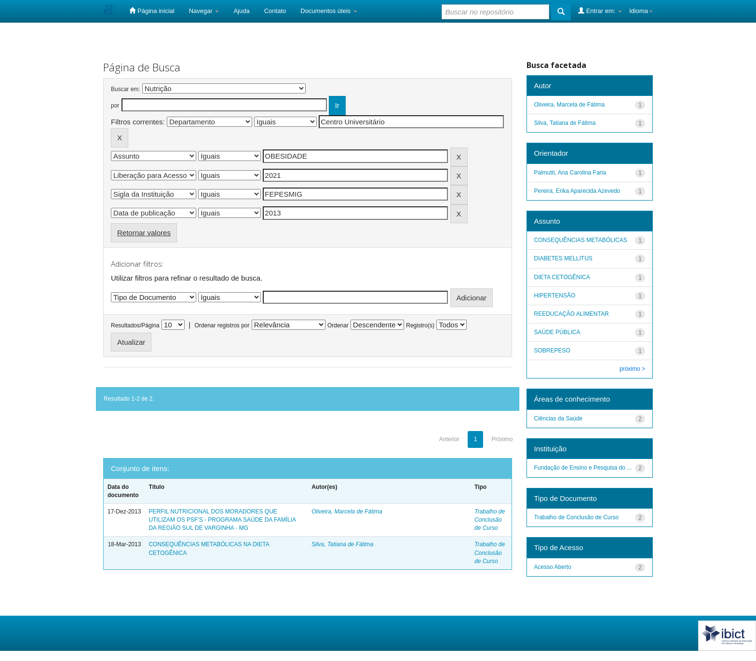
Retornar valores (144, 233)
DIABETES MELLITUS (563, 258)
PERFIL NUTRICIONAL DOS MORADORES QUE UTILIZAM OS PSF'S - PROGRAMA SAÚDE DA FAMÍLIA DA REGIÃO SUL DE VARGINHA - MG (222, 519)
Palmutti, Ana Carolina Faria (570, 172)
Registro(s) (420, 325)
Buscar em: (125, 89)
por (115, 105)
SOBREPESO (552, 350)
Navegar (204, 10)
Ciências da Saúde (558, 418)
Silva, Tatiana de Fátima (342, 544)
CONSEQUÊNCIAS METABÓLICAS (580, 240)
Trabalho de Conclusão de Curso (489, 519)
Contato (275, 10)
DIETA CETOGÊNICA (562, 277)
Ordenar (338, 325)
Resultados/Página (135, 325)
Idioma (641, 10)
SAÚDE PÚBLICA (557, 332)
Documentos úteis (328, 10)
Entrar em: (600, 10)
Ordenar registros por (221, 325)
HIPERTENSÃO (555, 295)
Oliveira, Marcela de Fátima (346, 511)
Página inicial (151, 10)
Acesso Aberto (552, 567)
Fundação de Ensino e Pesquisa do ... (583, 467)
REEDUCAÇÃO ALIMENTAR (571, 313)
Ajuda (241, 10)
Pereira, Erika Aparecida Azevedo (577, 191)
